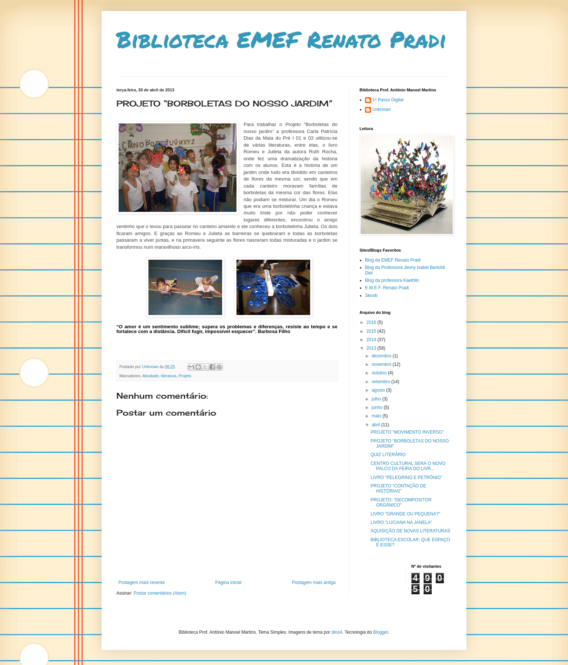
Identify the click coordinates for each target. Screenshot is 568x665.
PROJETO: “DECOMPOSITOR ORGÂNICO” (401, 502)
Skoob (371, 295)
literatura (168, 376)
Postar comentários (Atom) (160, 593)
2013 (372, 348)
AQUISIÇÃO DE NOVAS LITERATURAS (410, 530)
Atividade (150, 376)
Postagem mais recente (141, 582)
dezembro (382, 355)
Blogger (380, 632)
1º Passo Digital (387, 99)
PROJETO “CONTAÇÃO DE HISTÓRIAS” (398, 488)
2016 (372, 322)
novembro (382, 364)
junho (378, 407)
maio (377, 416)
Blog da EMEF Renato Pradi (393, 260)
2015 (372, 331)
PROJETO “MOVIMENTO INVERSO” (407, 432)
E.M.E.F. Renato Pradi (387, 287)
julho (377, 399)
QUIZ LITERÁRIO (388, 454)
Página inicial (228, 582)
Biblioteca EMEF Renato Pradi (281, 39)
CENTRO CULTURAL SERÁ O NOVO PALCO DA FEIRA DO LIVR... (408, 466)
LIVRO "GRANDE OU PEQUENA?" (405, 514)
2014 (372, 339)
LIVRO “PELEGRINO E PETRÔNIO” (406, 477)
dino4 (337, 632)
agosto (379, 390)
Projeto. (185, 376)
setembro (381, 381)
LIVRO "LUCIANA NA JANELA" (401, 522)
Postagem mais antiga (314, 582)
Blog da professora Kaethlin (392, 280)
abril (376, 424)
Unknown (381, 109)
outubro (380, 372)
